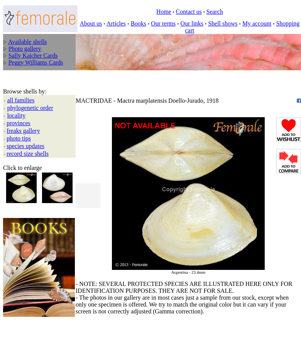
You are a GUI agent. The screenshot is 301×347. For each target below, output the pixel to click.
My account (256, 23)
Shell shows (223, 23)
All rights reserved (57, 314)
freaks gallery (23, 113)
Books (138, 23)
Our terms (163, 23)
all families (21, 82)
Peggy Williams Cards (35, 62)
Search (214, 11)
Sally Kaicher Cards (33, 55)
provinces (18, 105)
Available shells (27, 42)
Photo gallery (24, 48)
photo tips (18, 120)
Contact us (189, 11)
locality (16, 97)
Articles (116, 23)
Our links (191, 23)
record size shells (27, 135)
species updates (25, 128)
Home (163, 11)
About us (91, 23)
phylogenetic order (30, 90)
